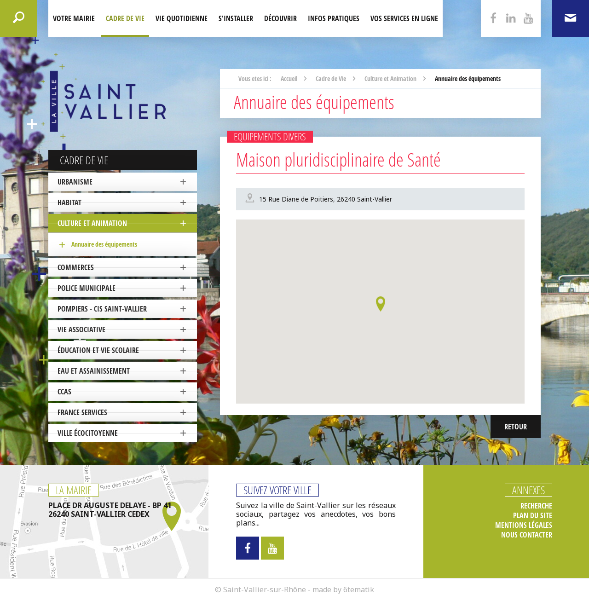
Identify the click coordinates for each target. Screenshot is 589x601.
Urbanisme (75, 182)
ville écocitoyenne (88, 433)
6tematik (358, 589)
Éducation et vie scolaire (98, 350)
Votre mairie (74, 18)
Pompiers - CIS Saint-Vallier (102, 309)
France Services (82, 412)
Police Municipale (86, 288)
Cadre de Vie (125, 18)
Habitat (69, 202)
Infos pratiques (333, 18)
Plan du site (532, 515)
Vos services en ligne (404, 18)
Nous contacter (526, 535)
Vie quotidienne (182, 18)
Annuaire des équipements (104, 244)
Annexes (528, 490)
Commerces (76, 267)
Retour (515, 427)
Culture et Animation (92, 223)
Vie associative (81, 329)
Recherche (536, 506)
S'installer (236, 18)
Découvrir (280, 18)
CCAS (64, 392)
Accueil (289, 78)
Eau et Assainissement (94, 371)
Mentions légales (523, 525)
